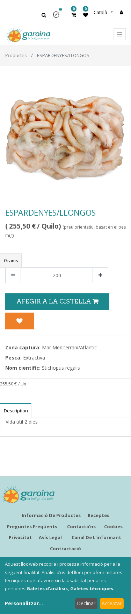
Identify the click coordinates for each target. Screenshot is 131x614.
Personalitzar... (24, 603)
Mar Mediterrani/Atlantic (69, 347)
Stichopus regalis (61, 367)
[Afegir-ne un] (100, 275)
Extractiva (34, 357)
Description (16, 410)
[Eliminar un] (13, 275)
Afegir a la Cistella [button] (57, 301)
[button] (58, 17)
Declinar (86, 603)
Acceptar (112, 603)
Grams (11, 260)
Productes (16, 55)
